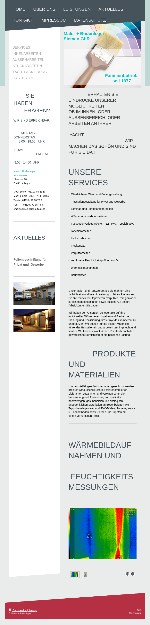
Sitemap (32, 610)
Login (138, 610)
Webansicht (135, 613)
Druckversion (18, 610)
